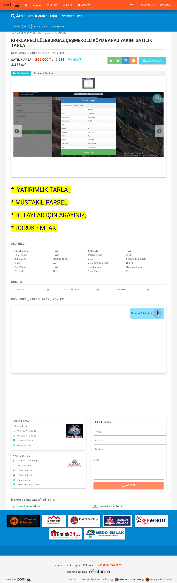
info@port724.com (81, 565)
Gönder (128, 485)
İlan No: (23, 33)
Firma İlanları (21, 480)
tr (132, 5)
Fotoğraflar (21, 73)
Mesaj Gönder (22, 445)
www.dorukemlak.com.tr (27, 484)
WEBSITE (84, 5)
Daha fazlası (152, 60)
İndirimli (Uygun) (21, 26)
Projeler (51, 5)
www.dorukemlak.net (107, 507)
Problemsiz (58, 26)
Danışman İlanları (23, 440)
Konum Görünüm (44, 73)
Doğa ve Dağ (41, 26)
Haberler (67, 5)
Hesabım (166, 5)
